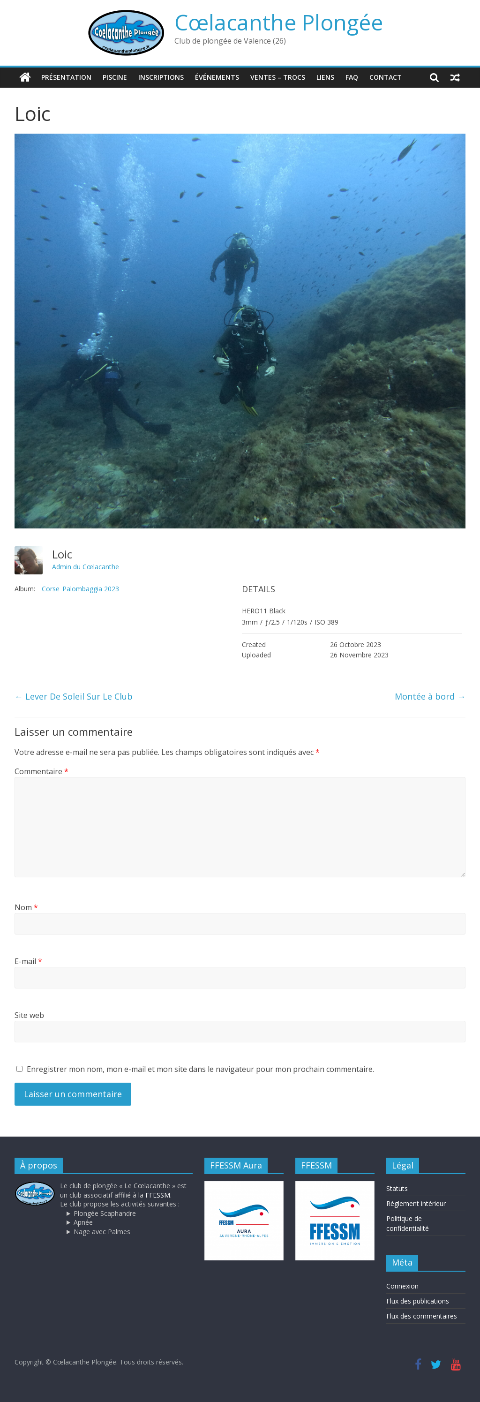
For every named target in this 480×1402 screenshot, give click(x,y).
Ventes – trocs (277, 77)
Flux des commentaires (421, 1315)
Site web (29, 1015)
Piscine (115, 77)
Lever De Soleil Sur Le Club (74, 696)
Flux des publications (417, 1300)
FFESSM (157, 1194)
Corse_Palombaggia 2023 (80, 588)
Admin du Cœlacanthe (85, 566)
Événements (217, 77)
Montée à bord (430, 696)
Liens (325, 77)
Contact (385, 77)
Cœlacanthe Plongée (278, 22)
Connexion (402, 1285)
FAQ (351, 77)
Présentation (66, 77)
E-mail (28, 961)
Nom (26, 907)
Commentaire (41, 771)
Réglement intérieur (416, 1203)
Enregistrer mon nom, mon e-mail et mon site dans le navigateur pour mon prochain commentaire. (200, 1069)
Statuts (397, 1188)
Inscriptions (161, 77)
